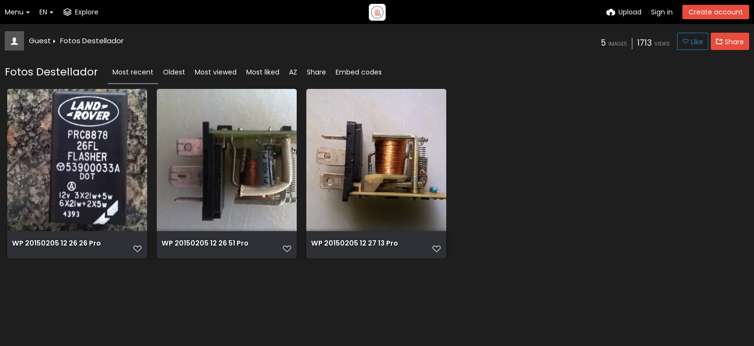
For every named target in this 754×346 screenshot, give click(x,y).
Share (316, 72)
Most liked (262, 72)
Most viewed (216, 72)
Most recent (133, 72)
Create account (716, 12)
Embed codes (359, 72)
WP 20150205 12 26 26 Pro (56, 248)
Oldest (174, 72)
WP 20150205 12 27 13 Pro (354, 248)
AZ (293, 72)
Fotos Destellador (92, 41)
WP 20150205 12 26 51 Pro (205, 248)
